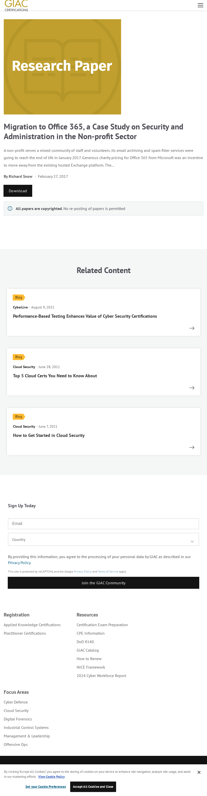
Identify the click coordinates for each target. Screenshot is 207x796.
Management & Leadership (27, 735)
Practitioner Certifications (25, 633)
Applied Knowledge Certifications (32, 624)
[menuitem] (32, 625)
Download (18, 190)
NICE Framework (91, 667)
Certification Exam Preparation (102, 624)
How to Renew (89, 658)
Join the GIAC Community (104, 582)
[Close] (199, 772)
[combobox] (103, 539)
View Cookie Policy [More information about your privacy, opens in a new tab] (51, 777)
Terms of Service (108, 571)
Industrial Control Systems (26, 727)
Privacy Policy (19, 562)
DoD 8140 (85, 641)
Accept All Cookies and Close (93, 787)
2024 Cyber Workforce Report (101, 675)
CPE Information (91, 633)
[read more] (103, 312)
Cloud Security (16, 710)
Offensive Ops (16, 744)
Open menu (200, 5)
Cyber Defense (16, 701)
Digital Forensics (18, 718)
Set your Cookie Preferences (45, 787)
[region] (103, 780)
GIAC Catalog (88, 650)
